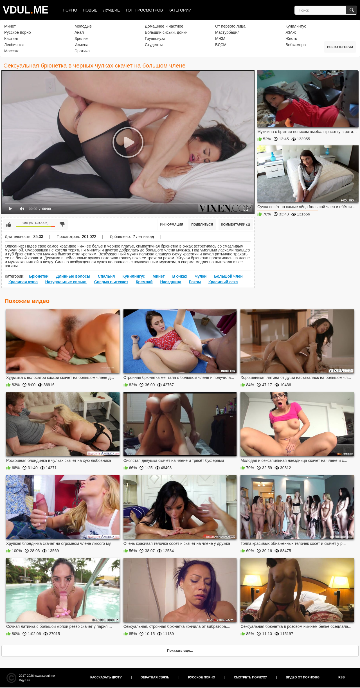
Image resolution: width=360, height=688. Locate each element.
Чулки (200, 276)
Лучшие (111, 10)
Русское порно (17, 32)
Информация (171, 224)
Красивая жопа (23, 282)
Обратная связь (155, 677)
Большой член (228, 276)
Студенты (154, 44)
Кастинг (11, 38)
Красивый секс (223, 282)
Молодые (83, 26)
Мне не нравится (62, 224)
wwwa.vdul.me (45, 675)
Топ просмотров (144, 10)
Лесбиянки (14, 44)
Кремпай (144, 282)
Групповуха (155, 38)
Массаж (11, 51)
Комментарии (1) (235, 224)
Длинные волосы (73, 276)
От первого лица (230, 26)
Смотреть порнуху (250, 677)
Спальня (106, 276)
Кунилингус (295, 26)
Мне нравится (8, 224)
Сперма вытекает (111, 282)
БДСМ (220, 44)
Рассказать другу (106, 677)
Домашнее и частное (164, 26)
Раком (195, 282)
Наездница (170, 282)
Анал (79, 32)
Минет (10, 26)
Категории (179, 10)
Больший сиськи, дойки (166, 32)
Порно (70, 10)
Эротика (82, 51)
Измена (81, 44)
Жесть (291, 38)
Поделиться (202, 224)
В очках (179, 276)
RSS (341, 677)
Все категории (340, 47)
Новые (90, 10)
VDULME (25, 10)
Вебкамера (295, 44)
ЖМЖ (290, 32)
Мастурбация (227, 32)
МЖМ (220, 38)
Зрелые (82, 38)
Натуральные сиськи (66, 282)
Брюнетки (38, 276)
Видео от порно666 (303, 677)
